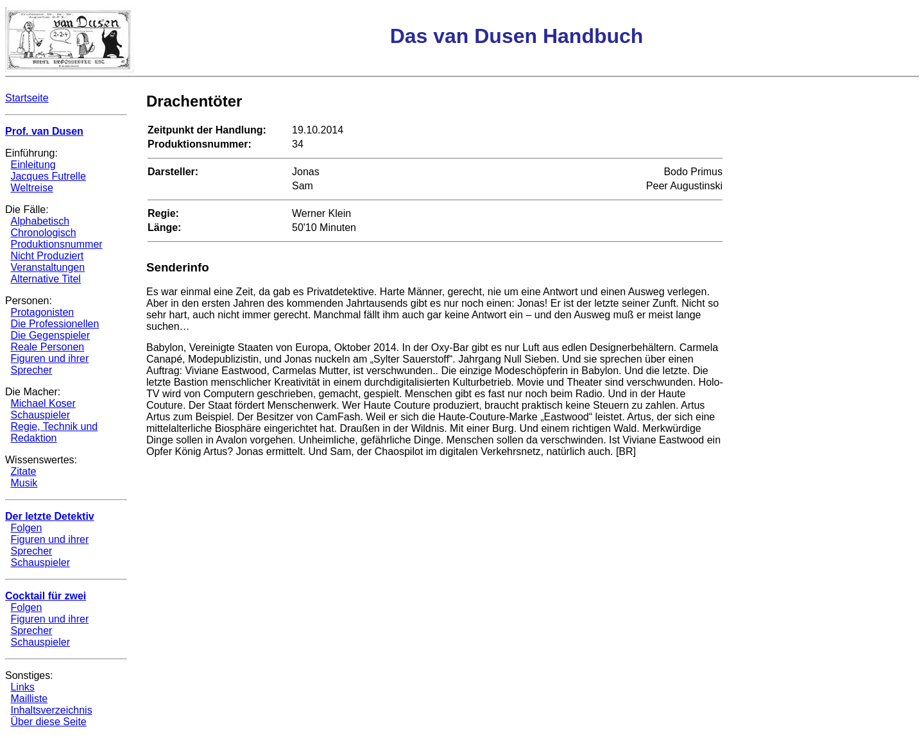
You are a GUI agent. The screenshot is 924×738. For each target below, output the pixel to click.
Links (22, 687)
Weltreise (31, 187)
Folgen (26, 527)
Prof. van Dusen (44, 131)
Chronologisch (43, 232)
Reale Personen (47, 346)
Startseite (27, 97)
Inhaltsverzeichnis (51, 710)
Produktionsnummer (56, 244)
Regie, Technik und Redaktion (54, 432)
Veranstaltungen (47, 267)
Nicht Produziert (46, 255)
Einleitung (32, 164)
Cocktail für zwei (45, 595)
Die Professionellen (54, 323)
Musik (23, 482)
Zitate (23, 471)
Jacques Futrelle (47, 176)
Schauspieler (40, 414)
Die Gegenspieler (50, 335)
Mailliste (28, 698)
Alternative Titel (45, 278)
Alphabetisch (39, 221)
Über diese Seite (48, 721)
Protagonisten (42, 312)
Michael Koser (42, 403)
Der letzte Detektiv (49, 516)
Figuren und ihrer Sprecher (49, 364)
